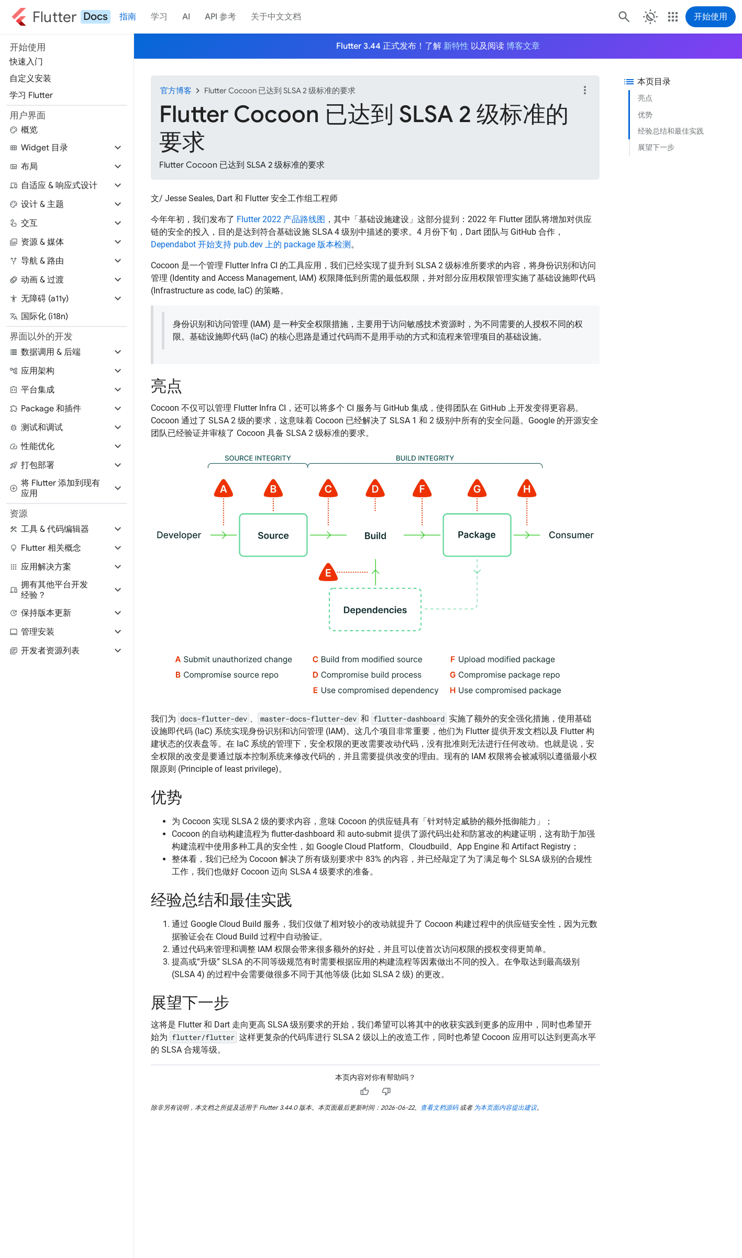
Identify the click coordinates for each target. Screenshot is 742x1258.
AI (186, 17)
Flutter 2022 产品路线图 (281, 219)
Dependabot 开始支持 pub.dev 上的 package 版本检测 (251, 244)
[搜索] (623, 16)
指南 (127, 17)
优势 (645, 114)
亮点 (645, 98)
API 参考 (220, 17)
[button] (66, 147)
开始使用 (710, 17)
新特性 (456, 46)
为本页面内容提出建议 (505, 1107)
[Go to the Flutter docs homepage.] (60, 16)
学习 (159, 17)
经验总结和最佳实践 (671, 131)
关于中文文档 (276, 17)
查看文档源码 (439, 1107)
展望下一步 (656, 147)
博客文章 (523, 46)
